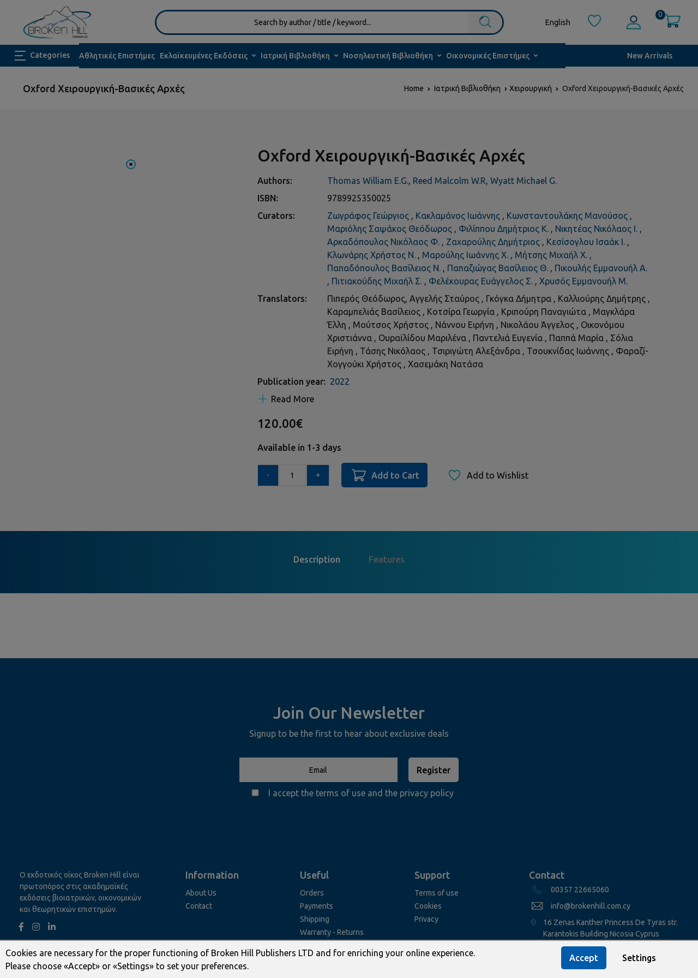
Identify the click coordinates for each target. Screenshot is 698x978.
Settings (639, 958)
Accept (583, 958)
